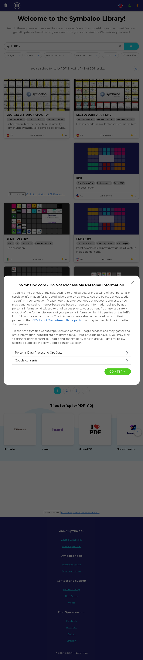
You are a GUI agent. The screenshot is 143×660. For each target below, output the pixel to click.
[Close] (132, 282)
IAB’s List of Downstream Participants (56, 320)
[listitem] (71, 353)
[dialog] (72, 330)
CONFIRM (117, 371)
